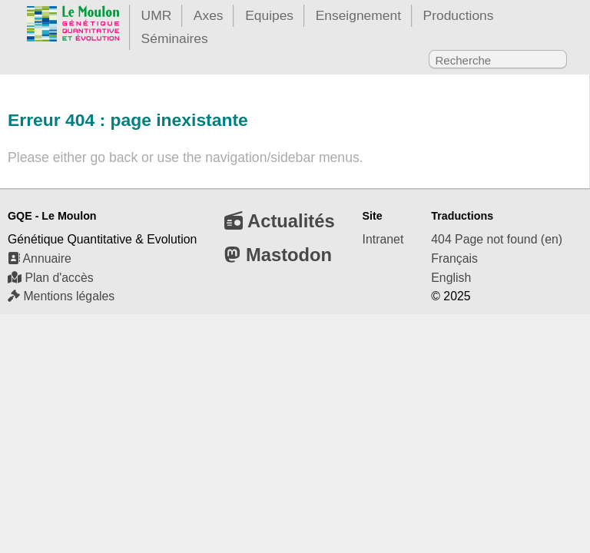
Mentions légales (61, 296)
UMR (156, 15)
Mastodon (278, 254)
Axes (209, 15)
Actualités (279, 220)
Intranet (383, 239)
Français (454, 258)
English (451, 277)
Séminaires (174, 38)
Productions (458, 15)
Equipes (269, 15)
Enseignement (358, 15)
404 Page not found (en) (496, 239)
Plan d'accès (51, 277)
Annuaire (39, 258)
